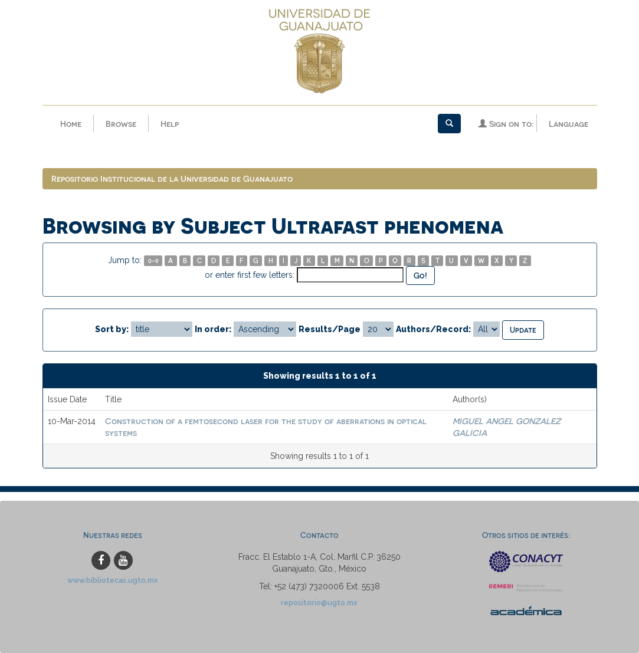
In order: (213, 329)
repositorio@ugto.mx (319, 602)
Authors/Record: (433, 329)
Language (568, 124)
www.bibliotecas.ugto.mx (112, 580)
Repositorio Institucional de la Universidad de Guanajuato (172, 178)
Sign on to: (506, 124)
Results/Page (330, 329)
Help (169, 124)
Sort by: (112, 329)
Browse (121, 124)
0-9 (153, 260)
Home (70, 124)
